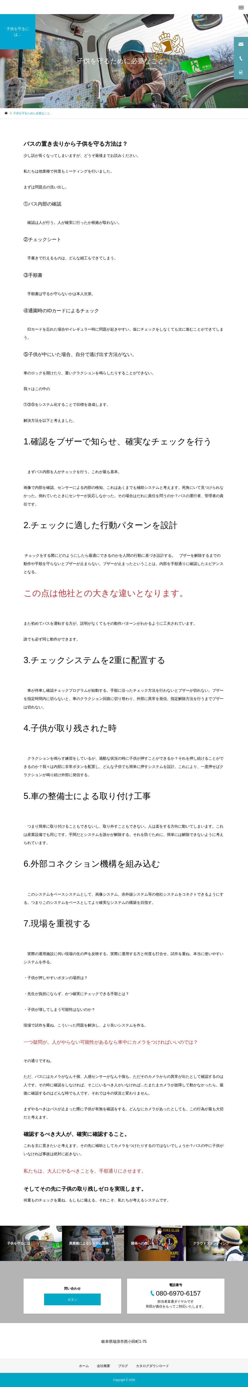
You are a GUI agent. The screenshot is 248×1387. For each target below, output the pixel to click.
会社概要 (103, 1366)
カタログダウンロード (152, 1366)
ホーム (84, 1366)
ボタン (72, 1299)
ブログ (123, 1366)
